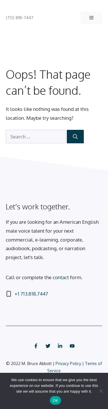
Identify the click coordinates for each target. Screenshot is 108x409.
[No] (101, 391)
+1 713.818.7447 (31, 294)
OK (55, 400)
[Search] (75, 137)
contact (61, 277)
